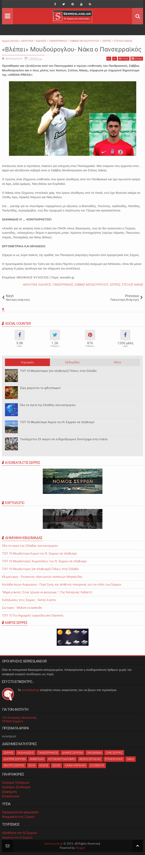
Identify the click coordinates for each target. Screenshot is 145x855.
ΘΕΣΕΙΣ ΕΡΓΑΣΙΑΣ (90, 759)
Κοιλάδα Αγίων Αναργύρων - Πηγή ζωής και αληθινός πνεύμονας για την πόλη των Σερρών (61, 584)
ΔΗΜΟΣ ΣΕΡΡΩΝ (72, 752)
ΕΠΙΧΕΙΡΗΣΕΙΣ (114, 759)
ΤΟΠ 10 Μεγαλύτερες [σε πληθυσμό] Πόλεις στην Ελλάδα (58, 371)
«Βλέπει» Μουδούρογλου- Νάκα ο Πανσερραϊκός (72, 49)
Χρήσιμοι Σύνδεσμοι (16, 787)
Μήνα (117, 362)
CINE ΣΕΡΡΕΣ (114, 752)
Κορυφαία (27, 362)
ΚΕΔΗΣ (43, 765)
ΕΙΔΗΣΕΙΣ (44, 284)
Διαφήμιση (9, 791)
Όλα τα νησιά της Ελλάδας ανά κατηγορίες (48, 405)
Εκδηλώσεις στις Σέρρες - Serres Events (29, 600)
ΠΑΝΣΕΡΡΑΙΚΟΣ (62, 284)
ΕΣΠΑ (31, 765)
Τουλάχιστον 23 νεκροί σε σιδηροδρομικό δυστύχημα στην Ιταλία (63, 439)
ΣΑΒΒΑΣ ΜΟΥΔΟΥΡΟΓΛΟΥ (91, 284)
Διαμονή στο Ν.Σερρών (17, 837)
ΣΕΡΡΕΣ (115, 284)
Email (136, 58)
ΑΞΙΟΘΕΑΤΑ (97, 765)
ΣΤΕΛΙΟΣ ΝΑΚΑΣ (132, 284)
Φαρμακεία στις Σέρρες (18, 816)
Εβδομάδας (72, 362)
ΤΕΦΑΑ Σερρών (12, 721)
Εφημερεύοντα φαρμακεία (20, 812)
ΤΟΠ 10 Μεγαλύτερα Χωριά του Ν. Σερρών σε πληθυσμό (57, 422)
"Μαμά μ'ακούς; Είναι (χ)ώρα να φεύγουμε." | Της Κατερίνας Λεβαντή (47, 592)
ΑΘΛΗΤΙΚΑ (30, 284)
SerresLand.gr (53, 843)
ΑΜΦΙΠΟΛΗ (37, 759)
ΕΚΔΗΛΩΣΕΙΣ (26, 752)
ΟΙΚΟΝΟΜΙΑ (94, 752)
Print (123, 58)
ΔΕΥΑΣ (56, 765)
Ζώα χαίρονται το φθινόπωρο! (40, 388)
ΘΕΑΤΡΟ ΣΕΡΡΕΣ (14, 765)
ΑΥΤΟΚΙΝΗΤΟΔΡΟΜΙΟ (61, 759)
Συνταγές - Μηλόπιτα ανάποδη (22, 608)
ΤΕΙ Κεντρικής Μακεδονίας (19, 717)
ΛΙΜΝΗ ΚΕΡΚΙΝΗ (75, 765)
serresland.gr (30, 690)
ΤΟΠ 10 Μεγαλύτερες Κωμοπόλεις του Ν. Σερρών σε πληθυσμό (44, 561)
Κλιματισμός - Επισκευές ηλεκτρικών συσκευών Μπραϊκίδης (42, 577)
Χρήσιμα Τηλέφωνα (15, 782)
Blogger (80, 848)
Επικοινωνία (10, 796)
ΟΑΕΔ (130, 759)
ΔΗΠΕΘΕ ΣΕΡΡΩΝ (15, 759)
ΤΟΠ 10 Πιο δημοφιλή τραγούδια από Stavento (32, 615)
